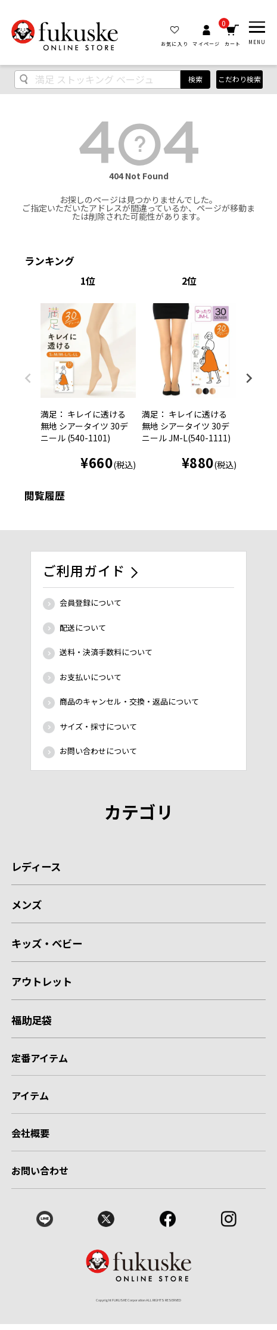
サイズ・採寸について (98, 726)
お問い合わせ (40, 1170)
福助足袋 (31, 1020)
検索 (195, 79)
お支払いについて (91, 677)
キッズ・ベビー (46, 943)
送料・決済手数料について (106, 652)
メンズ (26, 904)
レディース (36, 866)
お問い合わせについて (98, 750)
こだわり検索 (239, 79)
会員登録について (91, 602)
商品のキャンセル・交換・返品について (129, 701)
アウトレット (41, 981)
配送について (83, 627)
